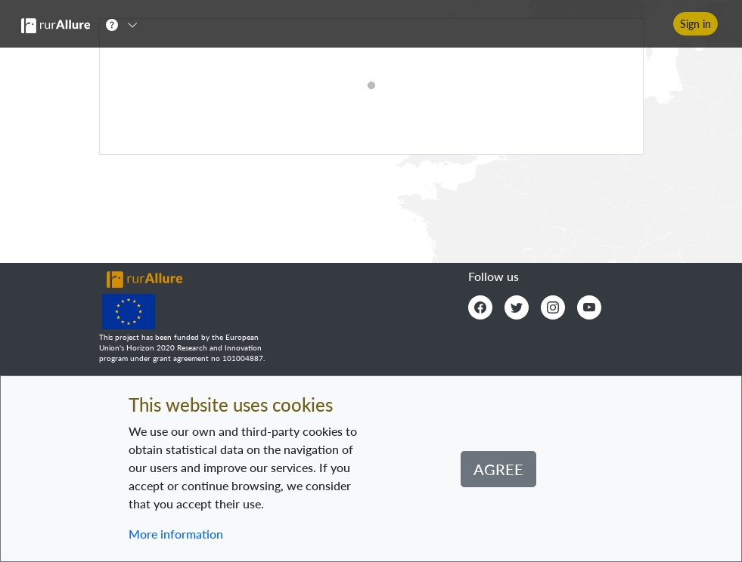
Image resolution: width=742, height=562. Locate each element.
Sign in (695, 23)
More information (176, 533)
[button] (126, 24)
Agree (498, 469)
